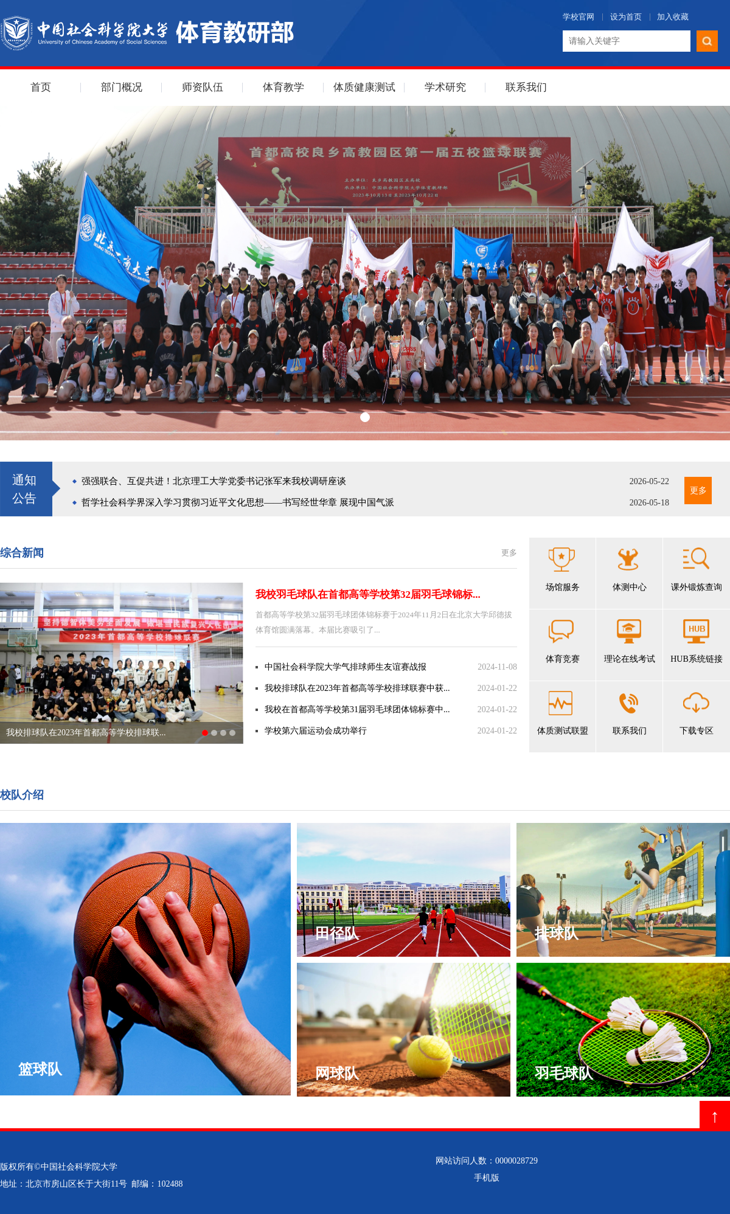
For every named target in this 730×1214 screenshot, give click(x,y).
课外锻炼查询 (696, 569)
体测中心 (630, 569)
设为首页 (626, 17)
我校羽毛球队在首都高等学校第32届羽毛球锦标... (368, 594)
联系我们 (526, 87)
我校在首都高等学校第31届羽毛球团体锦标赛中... (357, 709)
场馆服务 (563, 569)
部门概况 (121, 87)
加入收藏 (673, 17)
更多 (698, 490)
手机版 (486, 1177)
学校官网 (578, 17)
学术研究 (445, 87)
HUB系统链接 (696, 641)
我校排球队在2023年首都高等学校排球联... (86, 732)
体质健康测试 (364, 87)
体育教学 (283, 87)
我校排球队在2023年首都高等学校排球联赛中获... (357, 688)
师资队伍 (202, 87)
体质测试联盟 (562, 713)
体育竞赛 (563, 641)
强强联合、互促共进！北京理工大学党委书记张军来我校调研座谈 (214, 481)
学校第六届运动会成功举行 (316, 730)
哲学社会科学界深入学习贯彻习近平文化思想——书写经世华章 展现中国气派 (238, 502)
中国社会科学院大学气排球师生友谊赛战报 (345, 666)
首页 (40, 87)
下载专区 (697, 713)
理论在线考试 (629, 641)
